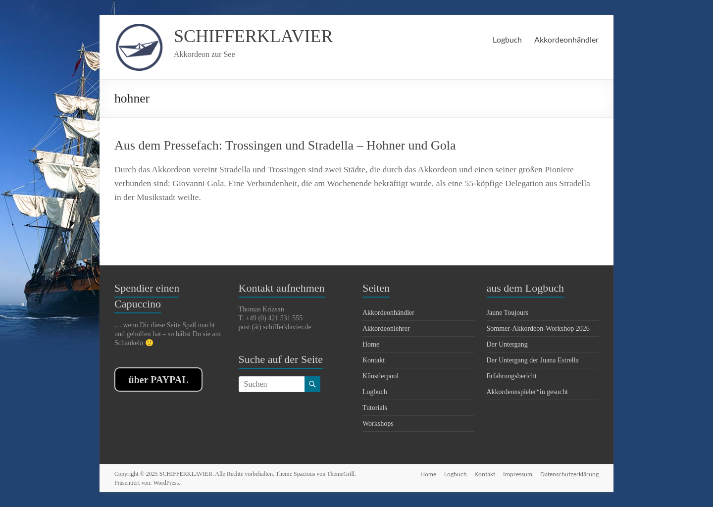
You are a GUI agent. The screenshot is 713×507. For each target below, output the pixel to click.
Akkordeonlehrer (386, 328)
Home (370, 344)
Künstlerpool (380, 376)
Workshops (378, 423)
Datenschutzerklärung (569, 473)
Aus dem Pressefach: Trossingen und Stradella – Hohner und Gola (285, 145)
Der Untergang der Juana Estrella (533, 360)
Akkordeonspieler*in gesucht (527, 392)
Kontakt (373, 360)
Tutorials (374, 407)
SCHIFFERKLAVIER (253, 36)
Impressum (517, 473)
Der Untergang (507, 344)
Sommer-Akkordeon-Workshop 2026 (538, 328)
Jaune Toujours (508, 312)
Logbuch (507, 39)
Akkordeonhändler (566, 39)
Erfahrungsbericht (512, 376)
